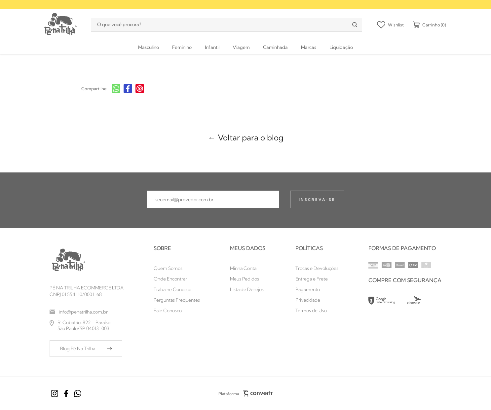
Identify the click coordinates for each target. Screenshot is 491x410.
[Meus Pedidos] (247, 279)
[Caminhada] (275, 47)
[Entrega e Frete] (316, 279)
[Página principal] (60, 24)
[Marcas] (308, 47)
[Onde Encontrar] (177, 279)
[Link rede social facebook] (66, 393)
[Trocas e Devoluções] (316, 268)
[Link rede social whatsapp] (78, 393)
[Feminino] (182, 47)
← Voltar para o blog (245, 137)
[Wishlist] (390, 25)
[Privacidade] (316, 300)
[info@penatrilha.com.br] (87, 312)
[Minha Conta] (247, 268)
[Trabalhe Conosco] (177, 289)
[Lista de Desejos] (247, 289)
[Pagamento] (316, 289)
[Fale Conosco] (177, 310)
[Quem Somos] (177, 268)
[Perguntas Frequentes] (177, 300)
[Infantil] (212, 47)
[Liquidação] (341, 47)
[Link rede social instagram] (54, 393)
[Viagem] (241, 47)
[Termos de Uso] (316, 310)
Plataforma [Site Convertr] (245, 393)
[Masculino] (148, 47)
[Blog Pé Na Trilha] (86, 348)
